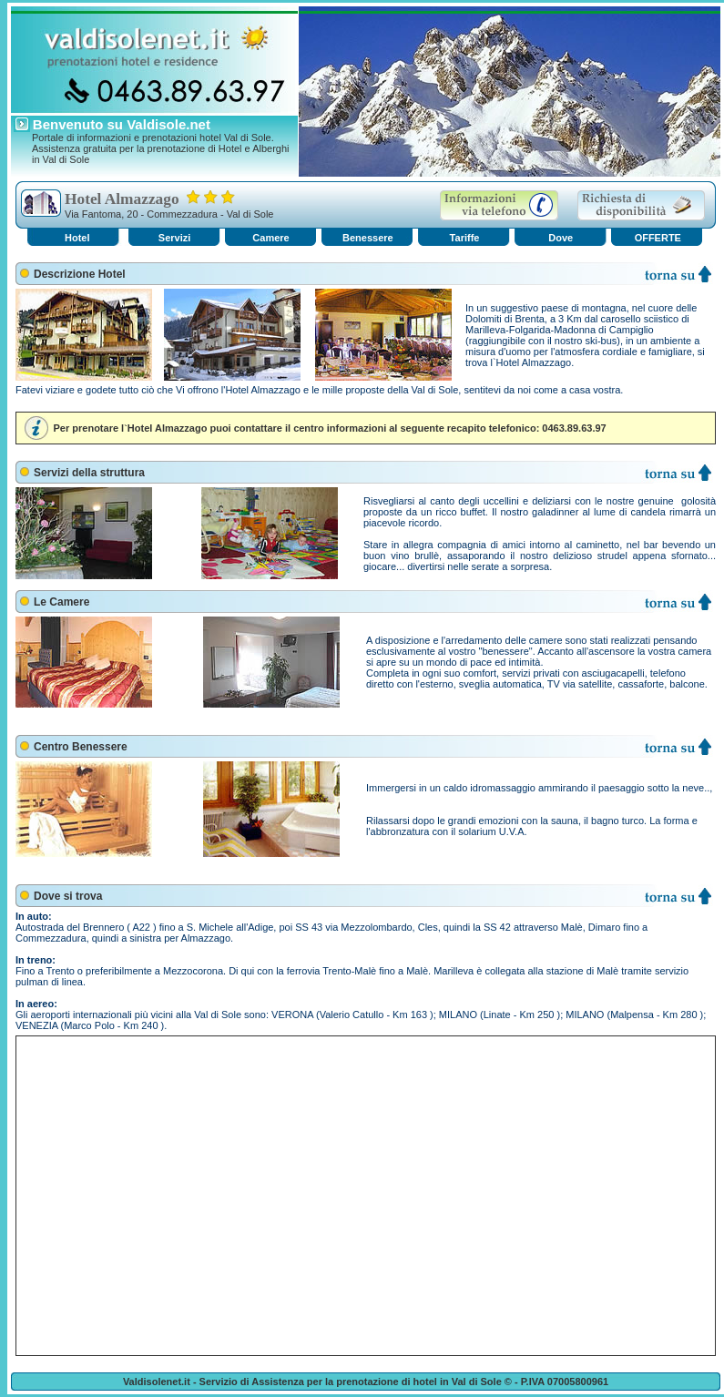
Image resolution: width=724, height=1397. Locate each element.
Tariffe (465, 237)
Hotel (77, 237)
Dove (560, 237)
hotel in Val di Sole (457, 1381)
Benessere (367, 237)
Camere (270, 237)
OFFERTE (658, 237)
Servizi (174, 237)
